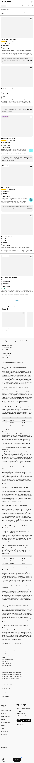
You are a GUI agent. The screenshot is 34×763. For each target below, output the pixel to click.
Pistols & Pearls (5, 349)
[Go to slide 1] (14, 86)
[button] (31, 18)
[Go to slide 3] (17, 86)
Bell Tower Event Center (7, 347)
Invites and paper (5, 722)
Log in (19, 711)
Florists (29, 5)
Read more (29, 60)
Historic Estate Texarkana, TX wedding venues (12, 676)
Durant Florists (5, 661)
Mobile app (4, 734)
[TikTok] (23, 725)
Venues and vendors (6, 710)
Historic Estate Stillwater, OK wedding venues (11, 672)
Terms (8, 757)
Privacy (3, 757)
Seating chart (4, 731)
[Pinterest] (19, 725)
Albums (3, 728)
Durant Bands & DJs (6, 657)
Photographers (10, 5)
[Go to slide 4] (18, 86)
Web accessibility (27, 757)
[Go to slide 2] (15, 86)
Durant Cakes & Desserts (7, 651)
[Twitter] (20, 725)
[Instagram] (22, 725)
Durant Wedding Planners (7, 659)
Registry (3, 719)
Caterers (24, 5)
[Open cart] (32, 2)
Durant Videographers (6, 663)
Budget (3, 725)
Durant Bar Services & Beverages (9, 649)
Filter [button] (17, 760)
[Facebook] (17, 725)
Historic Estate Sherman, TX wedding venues (11, 674)
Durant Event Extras (6, 646)
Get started (19, 720)
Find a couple (21, 713)
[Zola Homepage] (7, 1)
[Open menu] (2, 2)
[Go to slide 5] (19, 86)
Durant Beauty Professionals (8, 655)
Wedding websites (5, 716)
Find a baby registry (22, 715)
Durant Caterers (5, 653)
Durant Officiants (5, 648)
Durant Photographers (6, 665)
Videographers (18, 5)
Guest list (3, 713)
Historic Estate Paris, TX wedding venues (10, 678)
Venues (3, 5)
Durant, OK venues (5, 9)
